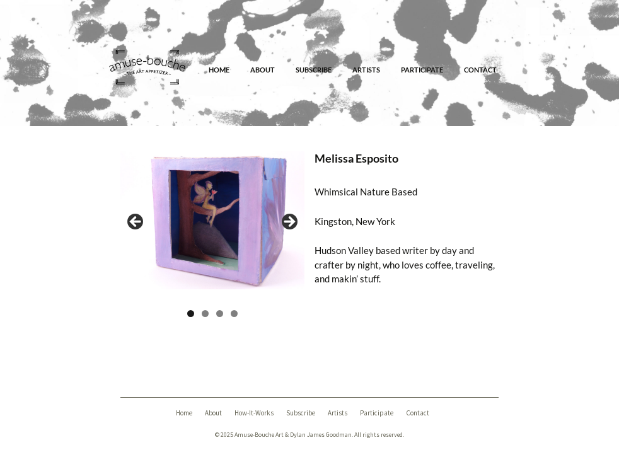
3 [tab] (219, 313)
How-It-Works (254, 412)
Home (219, 70)
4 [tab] (234, 313)
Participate (422, 70)
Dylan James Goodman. (321, 435)
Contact (480, 70)
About (262, 70)
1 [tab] (190, 313)
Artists (366, 70)
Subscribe (314, 70)
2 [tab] (205, 313)
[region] (212, 225)
